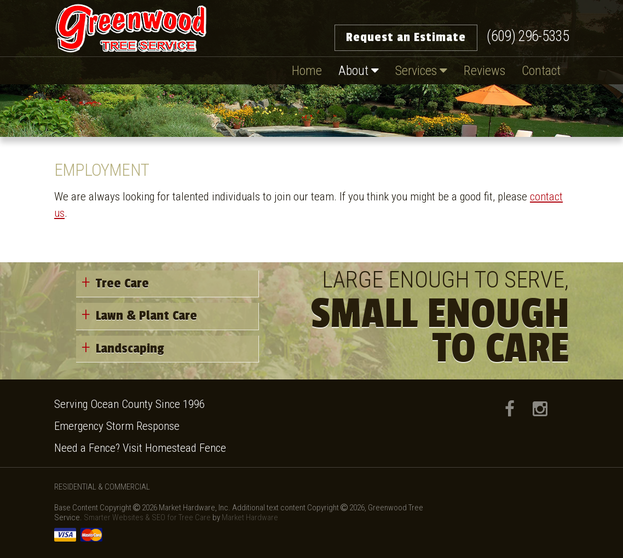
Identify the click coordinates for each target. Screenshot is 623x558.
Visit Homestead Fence (174, 448)
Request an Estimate (406, 37)
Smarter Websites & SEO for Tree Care (148, 517)
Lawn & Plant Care (146, 316)
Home (307, 70)
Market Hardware (250, 517)
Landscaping (130, 348)
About (358, 70)
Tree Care (122, 283)
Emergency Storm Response (117, 426)
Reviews (484, 70)
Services (421, 70)
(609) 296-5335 (528, 36)
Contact (541, 70)
